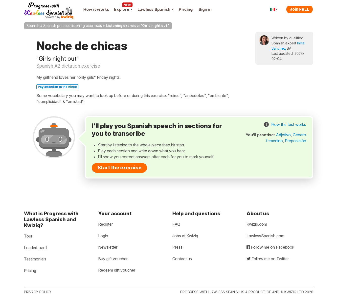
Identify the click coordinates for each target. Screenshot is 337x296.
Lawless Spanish (155, 9)
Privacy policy (37, 292)
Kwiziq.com (257, 224)
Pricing (186, 9)
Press (177, 247)
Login (103, 235)
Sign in (205, 9)
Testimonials (35, 259)
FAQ (176, 224)
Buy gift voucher (113, 258)
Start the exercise (119, 168)
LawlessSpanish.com (265, 235)
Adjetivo (283, 134)
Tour (28, 236)
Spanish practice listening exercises (72, 25)
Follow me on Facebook (270, 247)
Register (105, 224)
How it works (96, 9)
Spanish (32, 25)
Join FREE (299, 9)
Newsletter (107, 247)
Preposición (295, 140)
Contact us (182, 258)
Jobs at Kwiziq (185, 235)
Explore (123, 9)
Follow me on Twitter (268, 258)
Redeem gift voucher (116, 270)
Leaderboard (35, 247)
